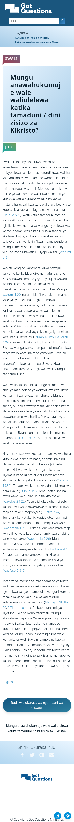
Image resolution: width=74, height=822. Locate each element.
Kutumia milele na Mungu (32, 37)
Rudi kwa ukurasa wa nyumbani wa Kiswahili (37, 705)
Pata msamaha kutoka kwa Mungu (38, 42)
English (8, 682)
